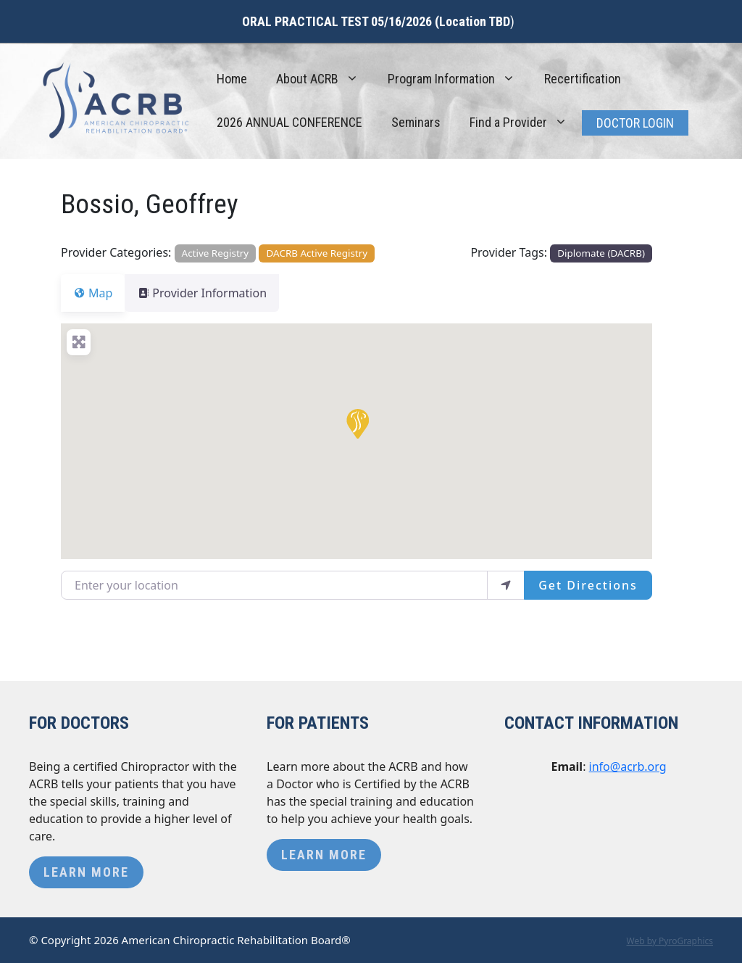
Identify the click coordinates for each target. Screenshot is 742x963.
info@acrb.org (628, 766)
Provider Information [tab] (210, 293)
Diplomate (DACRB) (601, 253)
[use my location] (506, 585)
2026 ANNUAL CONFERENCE (289, 122)
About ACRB (324, 79)
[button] (356, 423)
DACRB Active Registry (317, 253)
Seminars (416, 122)
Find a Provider (526, 122)
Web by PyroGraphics (669, 941)
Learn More (86, 872)
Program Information (459, 79)
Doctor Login (635, 123)
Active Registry (215, 253)
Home (232, 78)
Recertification (582, 78)
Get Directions (588, 585)
